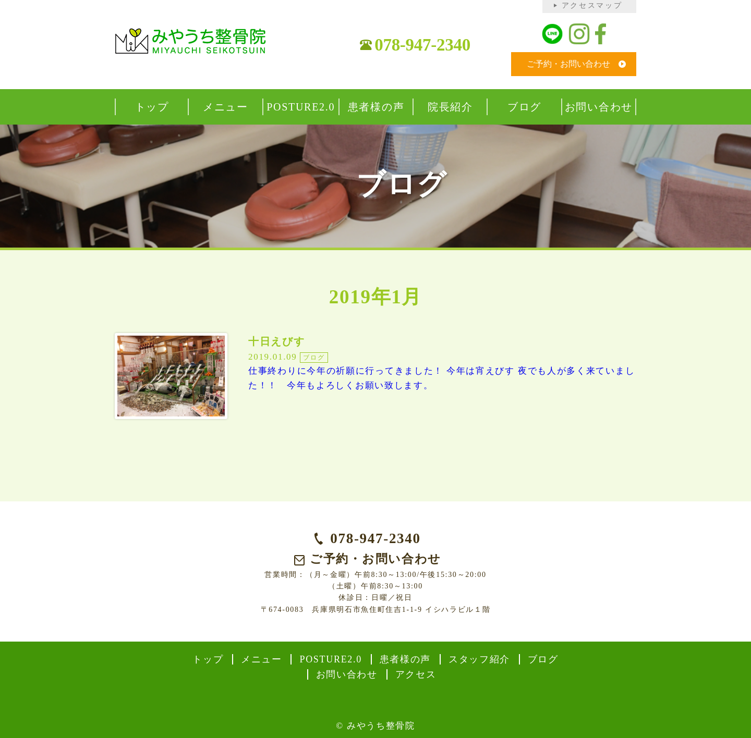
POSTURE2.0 (330, 659)
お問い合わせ (347, 674)
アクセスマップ (592, 5)
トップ (207, 659)
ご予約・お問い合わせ (568, 63)
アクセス (416, 674)
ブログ (543, 659)
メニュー (261, 659)
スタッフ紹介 (479, 659)
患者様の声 (405, 659)
